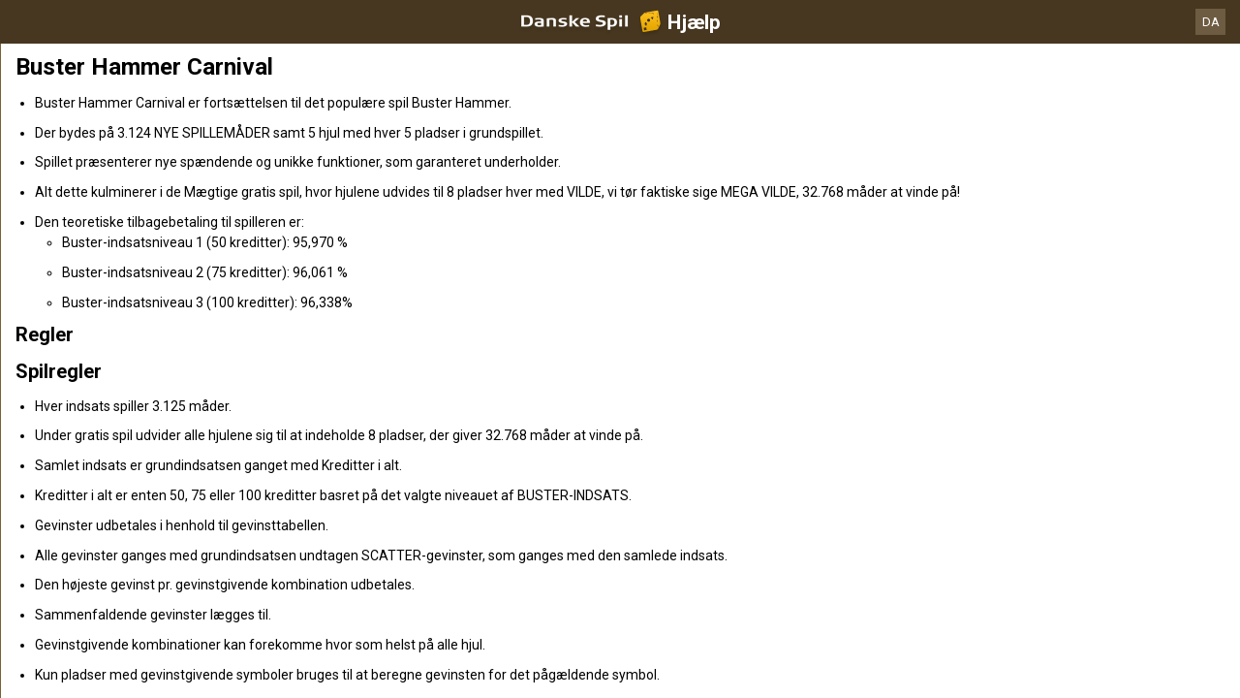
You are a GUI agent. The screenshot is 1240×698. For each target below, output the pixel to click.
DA (1211, 22)
